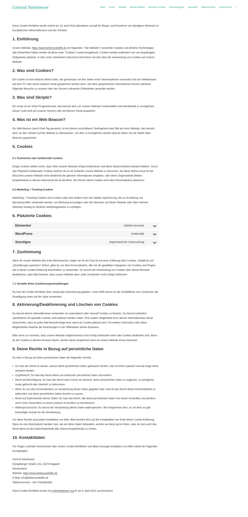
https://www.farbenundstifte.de (49, 47)
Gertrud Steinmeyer (30, 7)
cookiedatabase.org (62, 490)
